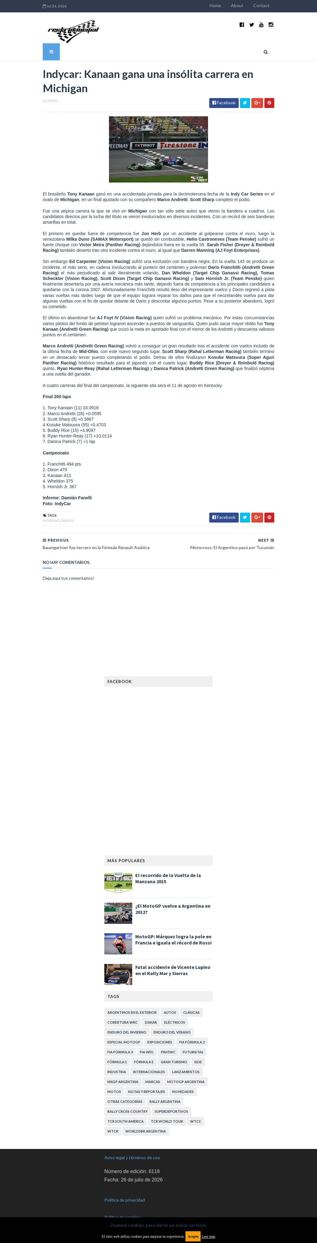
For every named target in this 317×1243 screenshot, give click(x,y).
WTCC (195, 1121)
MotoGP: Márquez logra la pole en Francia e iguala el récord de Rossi (173, 939)
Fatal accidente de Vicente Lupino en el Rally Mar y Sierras (173, 970)
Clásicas (191, 1012)
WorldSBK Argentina (145, 1131)
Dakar (151, 1022)
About (237, 5)
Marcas (152, 1082)
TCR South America (125, 1121)
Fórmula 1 (117, 1062)
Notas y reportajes (146, 1092)
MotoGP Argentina (186, 1082)
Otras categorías (124, 1101)
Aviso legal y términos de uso (132, 1157)
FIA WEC (147, 1052)
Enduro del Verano (172, 1032)
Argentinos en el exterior (132, 1012)
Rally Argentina (165, 1101)
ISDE (198, 1062)
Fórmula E (144, 1062)
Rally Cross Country (127, 1111)
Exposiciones (159, 1042)
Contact (261, 5)
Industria (116, 1072)
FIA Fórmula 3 (120, 1052)
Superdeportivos (171, 1111)
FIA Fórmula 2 (192, 1042)
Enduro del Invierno (126, 1032)
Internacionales (58, 520)
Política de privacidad (124, 1199)
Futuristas (193, 1052)
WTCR (112, 1131)
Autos (170, 1012)
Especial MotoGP (123, 1042)
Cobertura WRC (122, 1022)
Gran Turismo (174, 1062)
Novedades (183, 1092)
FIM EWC (168, 1052)
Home (215, 5)
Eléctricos (174, 1022)
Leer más (208, 1236)
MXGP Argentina (122, 1082)
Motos (114, 1092)
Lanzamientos (186, 1072)
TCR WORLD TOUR (167, 1121)
